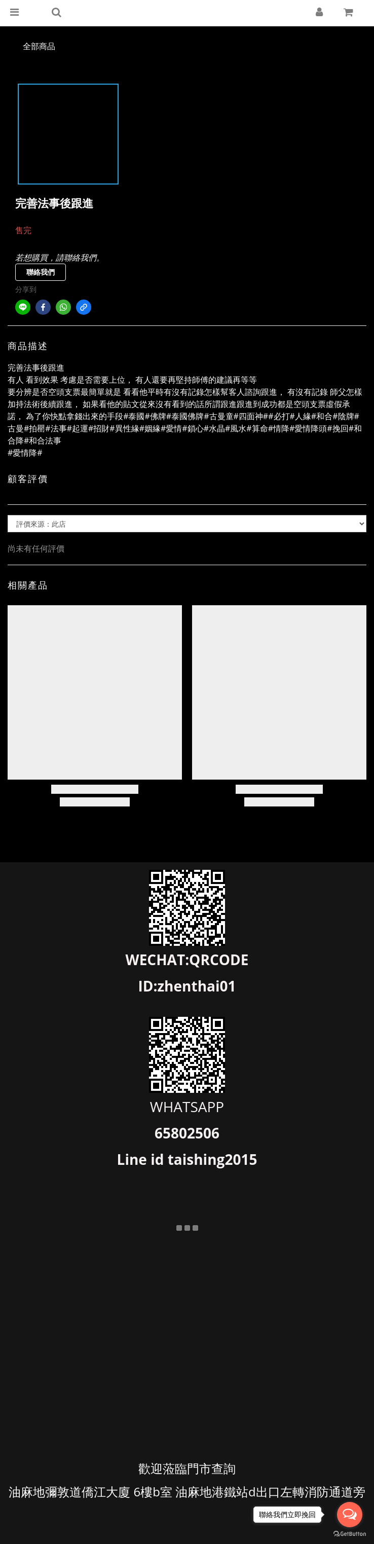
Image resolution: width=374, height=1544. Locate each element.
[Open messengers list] (349, 1514)
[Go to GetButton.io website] (349, 1534)
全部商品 (39, 46)
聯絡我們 (40, 272)
